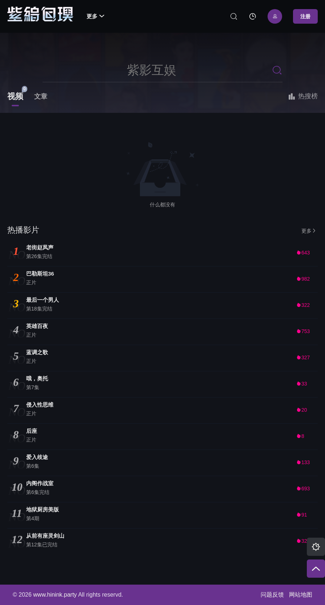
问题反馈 (272, 595)
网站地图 (300, 595)
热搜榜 (303, 96)
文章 (40, 96)
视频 (15, 96)
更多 (95, 16)
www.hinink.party (55, 595)
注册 (305, 16)
